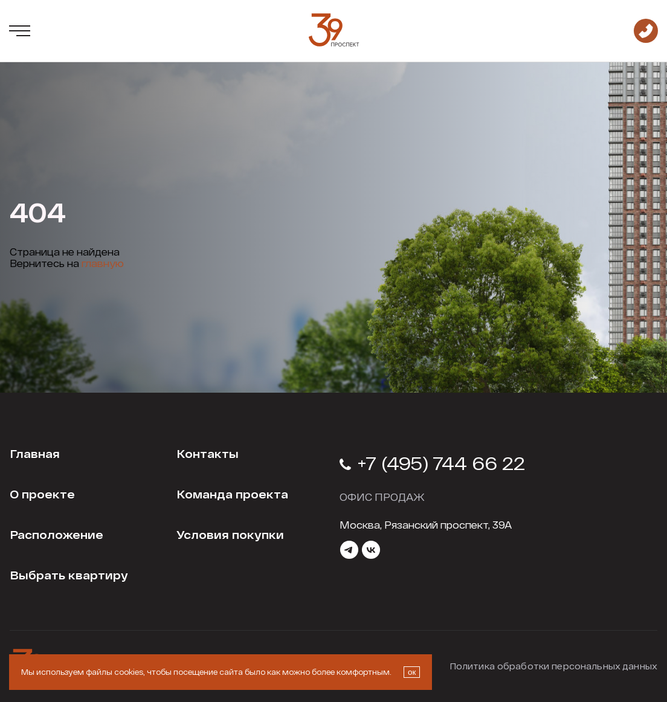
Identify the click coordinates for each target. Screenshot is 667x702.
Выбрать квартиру (69, 575)
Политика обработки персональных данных (553, 666)
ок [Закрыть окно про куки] (412, 672)
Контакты (207, 453)
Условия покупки (230, 534)
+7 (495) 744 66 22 (432, 463)
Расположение (56, 534)
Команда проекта (232, 494)
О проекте (42, 494)
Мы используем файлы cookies (82, 672)
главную (103, 263)
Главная (35, 453)
